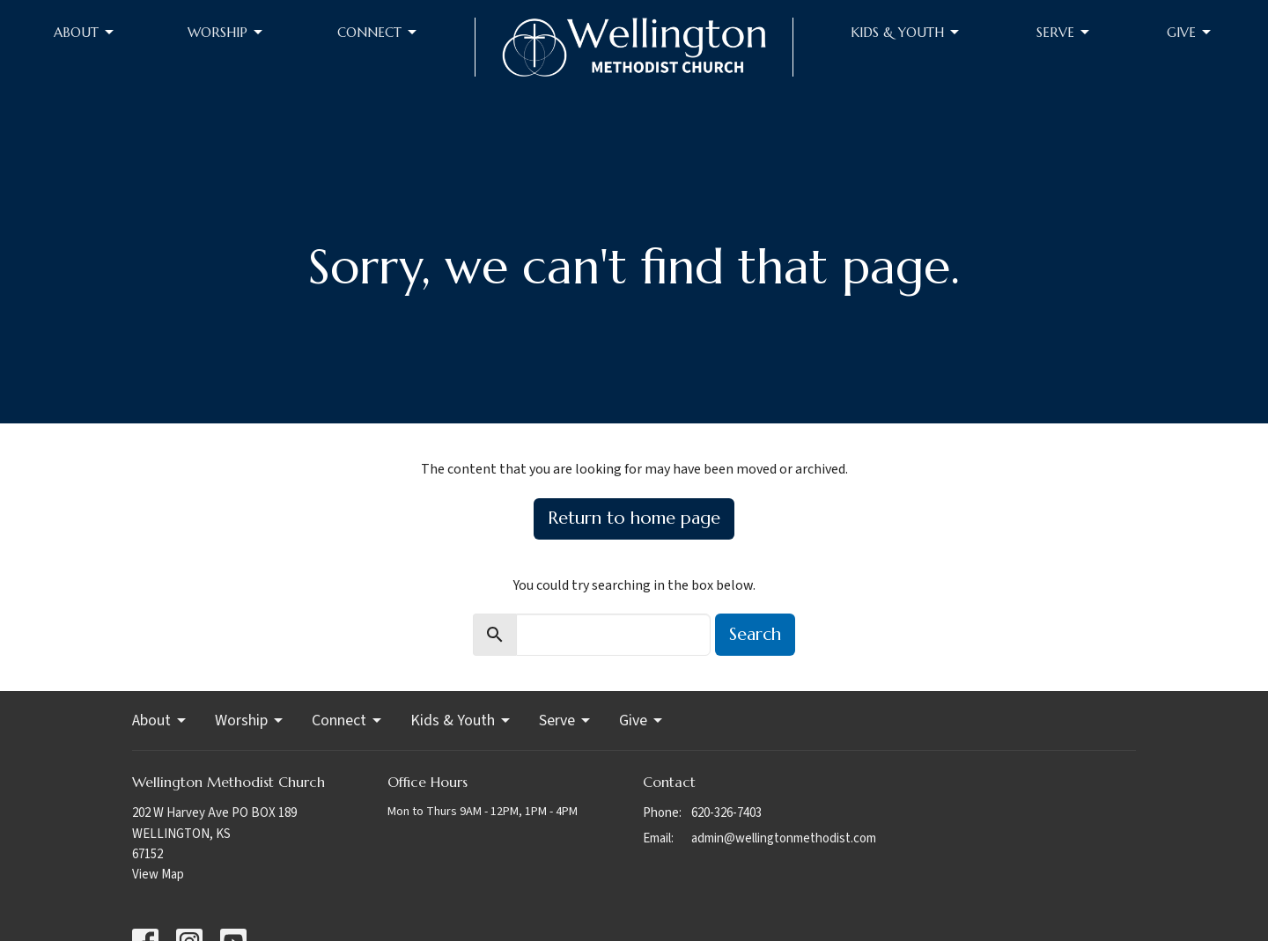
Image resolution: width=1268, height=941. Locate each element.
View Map (158, 874)
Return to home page (634, 518)
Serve (1064, 32)
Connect (378, 32)
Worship (226, 32)
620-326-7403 (726, 813)
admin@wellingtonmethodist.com (783, 838)
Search (755, 634)
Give (1190, 32)
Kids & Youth (906, 32)
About (85, 32)
